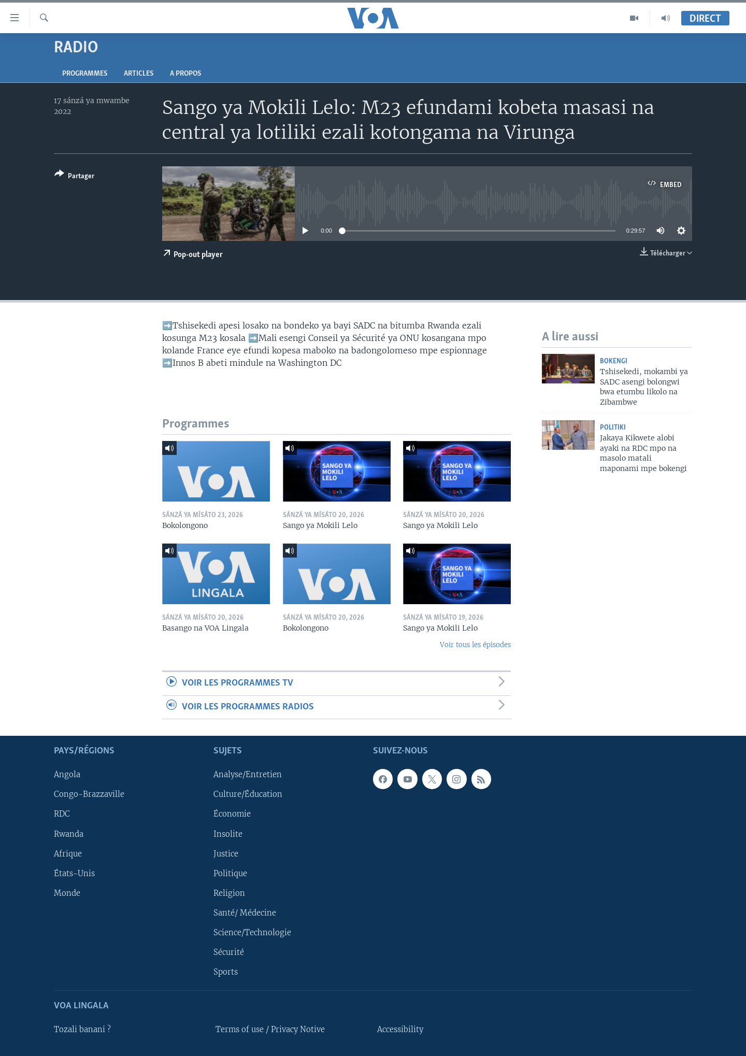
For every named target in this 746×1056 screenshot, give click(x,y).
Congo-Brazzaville (89, 794)
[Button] (74, 177)
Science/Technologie (252, 932)
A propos (185, 74)
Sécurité (228, 952)
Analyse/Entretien (247, 774)
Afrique (68, 854)
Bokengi (613, 361)
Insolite (227, 834)
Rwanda (68, 834)
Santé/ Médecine (244, 913)
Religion (229, 893)
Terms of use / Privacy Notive (270, 1029)
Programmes (84, 74)
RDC (62, 814)
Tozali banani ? (82, 1029)
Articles (138, 74)
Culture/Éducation (247, 794)
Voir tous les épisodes (475, 644)
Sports (225, 972)
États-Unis (74, 873)
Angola (67, 774)
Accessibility (400, 1029)
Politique (230, 873)
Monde (67, 893)
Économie (232, 814)
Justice (225, 854)
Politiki (613, 427)
